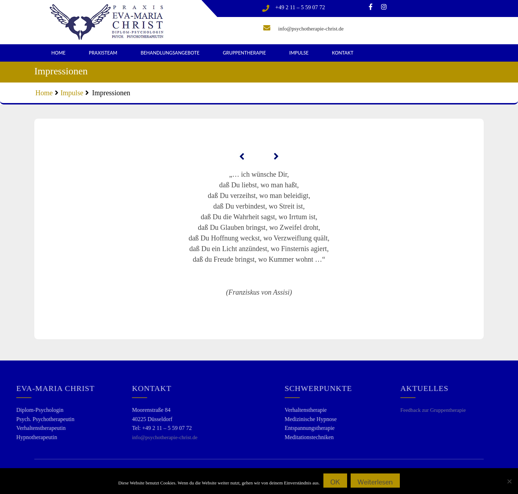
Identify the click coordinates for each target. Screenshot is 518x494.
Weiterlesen (375, 482)
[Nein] (509, 481)
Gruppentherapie (244, 53)
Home (58, 53)
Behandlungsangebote (169, 53)
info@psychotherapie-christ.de (311, 29)
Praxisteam (103, 53)
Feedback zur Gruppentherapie (474, 410)
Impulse (299, 53)
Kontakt (342, 53)
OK (335, 482)
